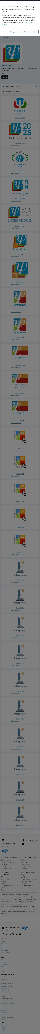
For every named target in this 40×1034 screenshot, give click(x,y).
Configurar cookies (15, 32)
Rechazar (27, 32)
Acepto (35, 32)
